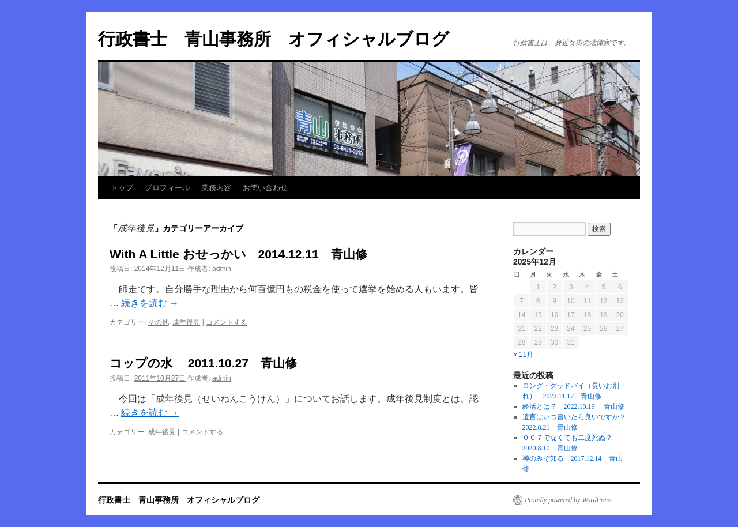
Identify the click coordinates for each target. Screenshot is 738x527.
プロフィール (167, 187)
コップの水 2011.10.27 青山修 (203, 363)
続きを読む (150, 303)
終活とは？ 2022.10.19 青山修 (573, 406)
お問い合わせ (265, 187)
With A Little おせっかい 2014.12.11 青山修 (238, 254)
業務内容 (216, 187)
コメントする (226, 322)
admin (221, 269)
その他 (158, 322)
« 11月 (523, 355)
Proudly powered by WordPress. (569, 500)
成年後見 (186, 322)
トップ (122, 187)
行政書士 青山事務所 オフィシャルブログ (273, 38)
